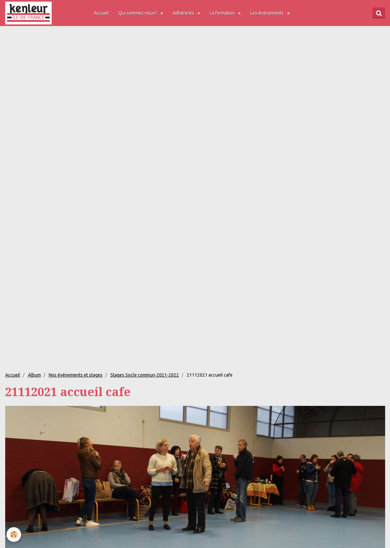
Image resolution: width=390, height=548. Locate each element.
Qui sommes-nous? (138, 13)
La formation (223, 13)
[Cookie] (13, 534)
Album (34, 375)
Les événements (267, 13)
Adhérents (184, 13)
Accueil (101, 13)
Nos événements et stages (76, 375)
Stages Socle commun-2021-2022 (144, 375)
